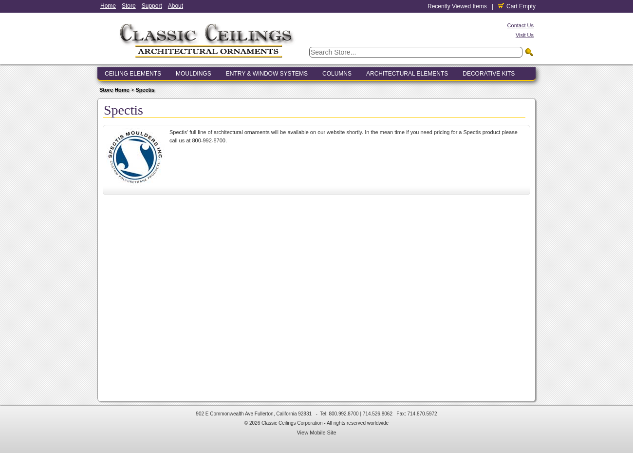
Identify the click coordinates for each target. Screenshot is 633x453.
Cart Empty (517, 6)
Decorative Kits (489, 73)
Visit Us (525, 35)
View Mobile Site (316, 432)
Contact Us (520, 25)
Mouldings (193, 73)
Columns (337, 73)
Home (108, 5)
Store (129, 5)
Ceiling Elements (133, 73)
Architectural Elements (407, 73)
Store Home (114, 90)
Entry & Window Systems (267, 73)
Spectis (144, 90)
